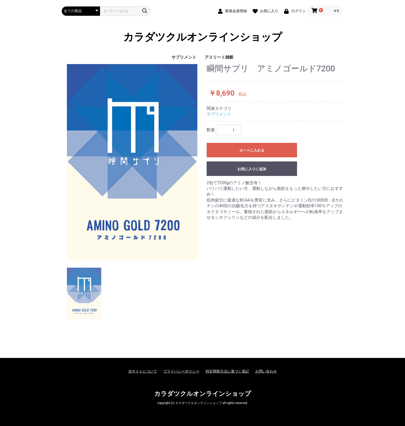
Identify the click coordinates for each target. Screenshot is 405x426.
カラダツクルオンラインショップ (202, 37)
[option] (132, 162)
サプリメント (184, 57)
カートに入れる (251, 150)
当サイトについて (142, 371)
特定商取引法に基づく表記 (227, 371)
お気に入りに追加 (251, 169)
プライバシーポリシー (181, 371)
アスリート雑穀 (219, 57)
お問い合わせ (266, 371)
